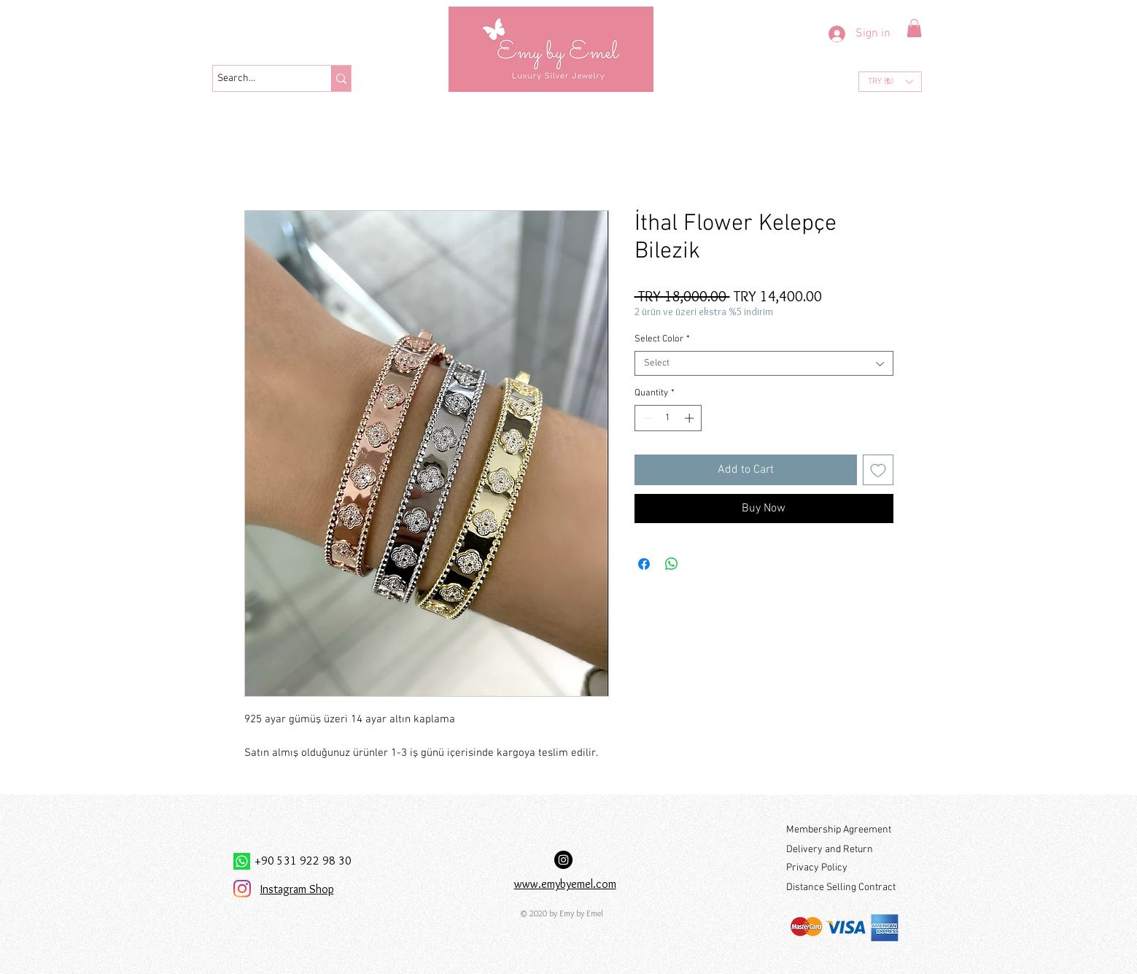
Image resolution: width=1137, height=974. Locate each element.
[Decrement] (645, 418)
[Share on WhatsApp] (671, 564)
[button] (914, 28)
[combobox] (764, 363)
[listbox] (890, 81)
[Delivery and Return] (842, 849)
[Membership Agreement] (842, 830)
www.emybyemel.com (565, 884)
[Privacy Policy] (842, 868)
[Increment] (690, 418)
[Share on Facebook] (644, 564)
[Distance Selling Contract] (843, 887)
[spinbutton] (667, 418)
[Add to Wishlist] (878, 470)
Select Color (662, 339)
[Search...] (258, 79)
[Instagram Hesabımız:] (563, 860)
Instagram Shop (297, 889)
